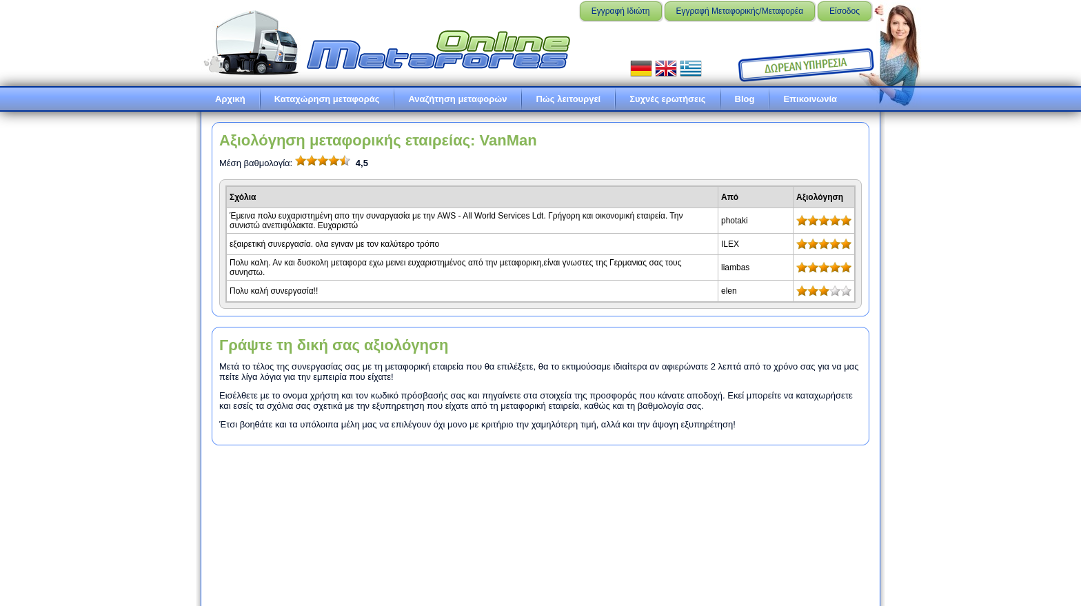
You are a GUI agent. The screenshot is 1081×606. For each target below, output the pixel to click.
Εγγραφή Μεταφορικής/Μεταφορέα (740, 11)
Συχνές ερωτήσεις (667, 99)
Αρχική (230, 99)
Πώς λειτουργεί (568, 99)
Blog (745, 99)
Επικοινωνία (810, 99)
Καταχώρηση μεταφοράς (327, 99)
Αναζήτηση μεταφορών (457, 99)
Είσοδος (844, 11)
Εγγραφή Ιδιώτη (621, 11)
